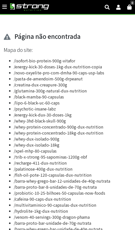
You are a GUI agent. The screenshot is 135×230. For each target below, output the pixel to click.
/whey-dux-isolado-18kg (36, 145)
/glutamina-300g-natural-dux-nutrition (50, 91)
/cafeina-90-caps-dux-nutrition (42, 199)
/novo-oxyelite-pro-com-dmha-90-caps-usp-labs (59, 73)
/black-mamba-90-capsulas (39, 97)
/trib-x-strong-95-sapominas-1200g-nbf (50, 157)
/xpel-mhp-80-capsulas (35, 151)
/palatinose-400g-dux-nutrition (43, 169)
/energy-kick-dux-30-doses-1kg (43, 115)
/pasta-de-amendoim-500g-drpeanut (48, 79)
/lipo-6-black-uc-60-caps (37, 103)
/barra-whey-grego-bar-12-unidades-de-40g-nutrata (62, 181)
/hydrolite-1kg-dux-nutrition (41, 211)
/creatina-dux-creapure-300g (40, 85)
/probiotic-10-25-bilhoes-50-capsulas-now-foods (59, 193)
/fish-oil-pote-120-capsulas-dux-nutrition (52, 175)
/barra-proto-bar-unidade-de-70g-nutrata (52, 223)
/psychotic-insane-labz (35, 109)
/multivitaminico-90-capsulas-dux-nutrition (55, 205)
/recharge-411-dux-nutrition (40, 163)
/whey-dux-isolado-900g (36, 139)
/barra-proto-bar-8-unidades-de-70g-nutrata (55, 187)
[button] (118, 7)
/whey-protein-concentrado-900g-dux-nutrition (58, 127)
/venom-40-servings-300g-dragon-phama (52, 217)
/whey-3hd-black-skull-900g (40, 121)
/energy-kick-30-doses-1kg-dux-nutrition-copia (58, 67)
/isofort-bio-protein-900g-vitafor (44, 61)
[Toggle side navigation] (5, 7)
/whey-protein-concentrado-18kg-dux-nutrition (58, 133)
